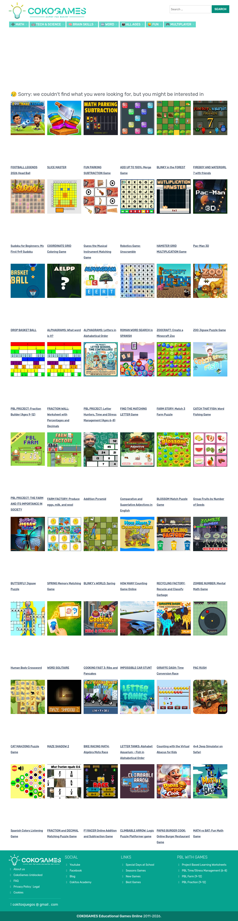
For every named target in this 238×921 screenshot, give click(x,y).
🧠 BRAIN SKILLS (80, 24)
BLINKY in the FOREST (171, 167)
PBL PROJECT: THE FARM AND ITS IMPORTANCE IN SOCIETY (27, 503)
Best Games (133, 882)
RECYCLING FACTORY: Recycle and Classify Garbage (171, 589)
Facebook (76, 870)
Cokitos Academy (81, 882)
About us (19, 869)
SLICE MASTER (56, 167)
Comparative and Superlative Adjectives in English (136, 504)
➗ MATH (17, 24)
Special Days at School (140, 864)
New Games (133, 876)
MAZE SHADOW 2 (58, 746)
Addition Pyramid (95, 499)
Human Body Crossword (26, 668)
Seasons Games (136, 870)
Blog (72, 876)
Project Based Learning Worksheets (204, 864)
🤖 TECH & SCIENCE (46, 24)
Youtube (75, 864)
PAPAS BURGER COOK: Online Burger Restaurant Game (173, 836)
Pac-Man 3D (201, 246)
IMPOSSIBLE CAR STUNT (136, 668)
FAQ (16, 881)
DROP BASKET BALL (23, 330)
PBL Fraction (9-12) (194, 882)
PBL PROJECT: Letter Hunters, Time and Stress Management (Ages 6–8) (100, 414)
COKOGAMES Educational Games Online (109, 916)
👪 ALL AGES (131, 24)
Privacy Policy (22, 886)
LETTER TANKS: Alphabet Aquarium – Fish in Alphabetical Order (136, 752)
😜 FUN (153, 24)
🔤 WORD (107, 24)
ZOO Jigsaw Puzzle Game (209, 330)
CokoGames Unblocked (28, 875)
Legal (36, 886)
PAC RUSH (200, 668)
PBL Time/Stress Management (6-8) (204, 870)
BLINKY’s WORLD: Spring (99, 583)
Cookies (18, 892)
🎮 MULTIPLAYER (178, 24)
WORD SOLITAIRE (58, 668)
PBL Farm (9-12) (192, 876)
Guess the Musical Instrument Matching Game (97, 251)
